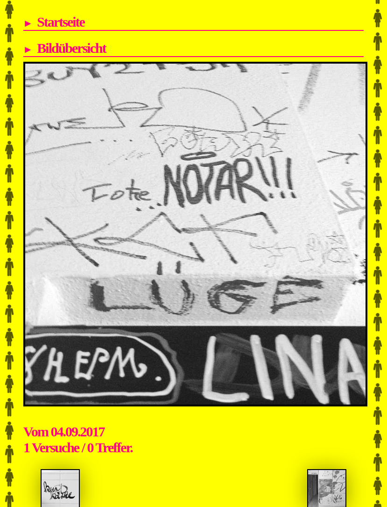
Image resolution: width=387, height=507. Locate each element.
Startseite (60, 21)
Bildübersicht (71, 48)
